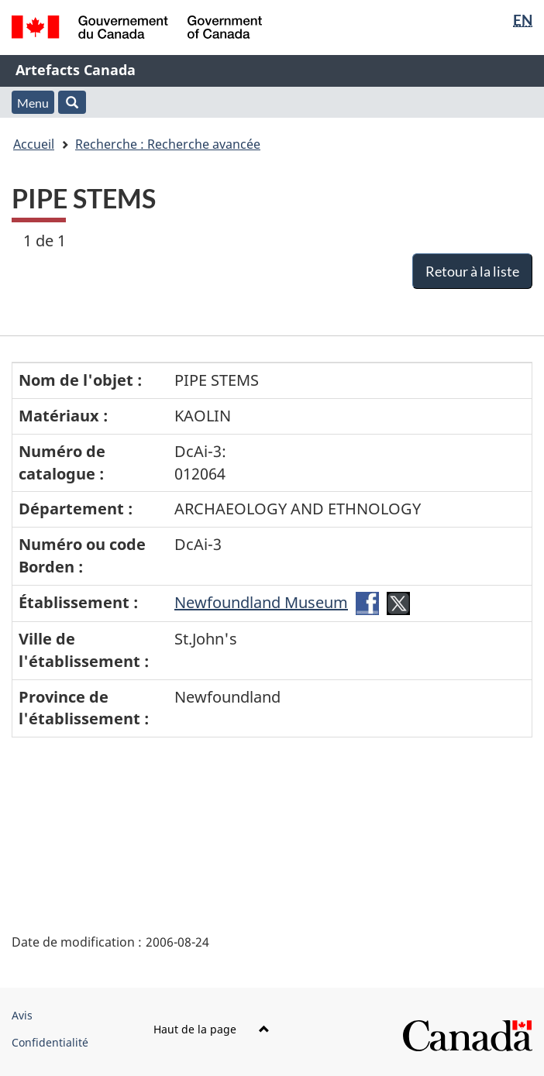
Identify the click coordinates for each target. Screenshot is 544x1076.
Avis (22, 1015)
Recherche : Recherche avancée (167, 144)
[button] (72, 102)
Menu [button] (33, 102)
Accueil (33, 144)
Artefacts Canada (75, 69)
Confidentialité (50, 1042)
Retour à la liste (472, 271)
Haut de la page (211, 1029)
